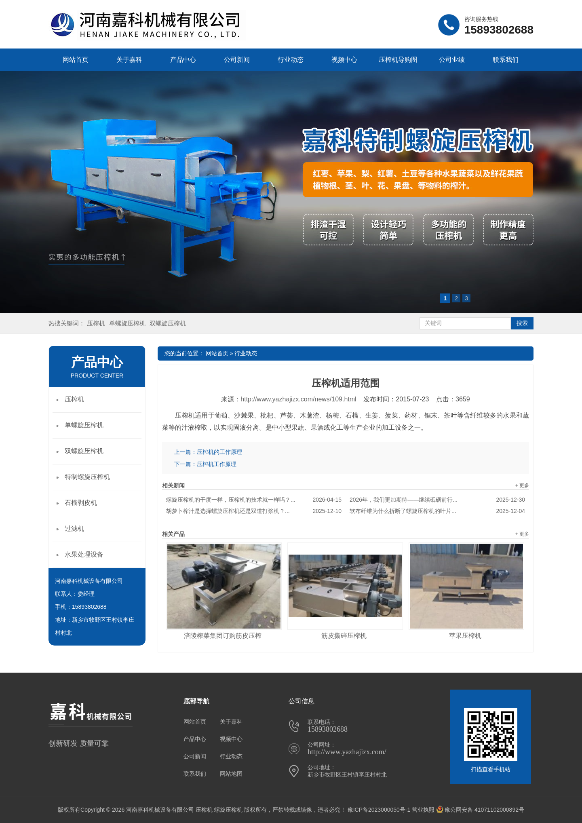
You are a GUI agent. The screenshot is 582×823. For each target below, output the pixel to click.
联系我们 (506, 59)
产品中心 (183, 59)
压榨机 (96, 323)
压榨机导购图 (398, 59)
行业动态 (291, 59)
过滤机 (74, 528)
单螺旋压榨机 (127, 323)
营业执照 (423, 809)
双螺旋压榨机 (168, 323)
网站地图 (231, 773)
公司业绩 (452, 59)
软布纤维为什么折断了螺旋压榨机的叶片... (437, 511)
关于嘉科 (129, 59)
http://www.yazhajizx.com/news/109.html (298, 399)
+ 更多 (522, 485)
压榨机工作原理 (216, 464)
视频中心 (344, 59)
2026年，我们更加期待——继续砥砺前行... (437, 499)
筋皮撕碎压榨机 (344, 635)
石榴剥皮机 (81, 502)
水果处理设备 (84, 554)
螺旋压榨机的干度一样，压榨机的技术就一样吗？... (254, 499)
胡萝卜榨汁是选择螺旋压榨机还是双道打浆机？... (254, 511)
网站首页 (76, 59)
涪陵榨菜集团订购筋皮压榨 (222, 635)
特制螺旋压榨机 (87, 476)
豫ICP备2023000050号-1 (379, 809)
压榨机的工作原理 (219, 452)
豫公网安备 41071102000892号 (480, 809)
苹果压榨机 (465, 635)
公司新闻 (237, 59)
